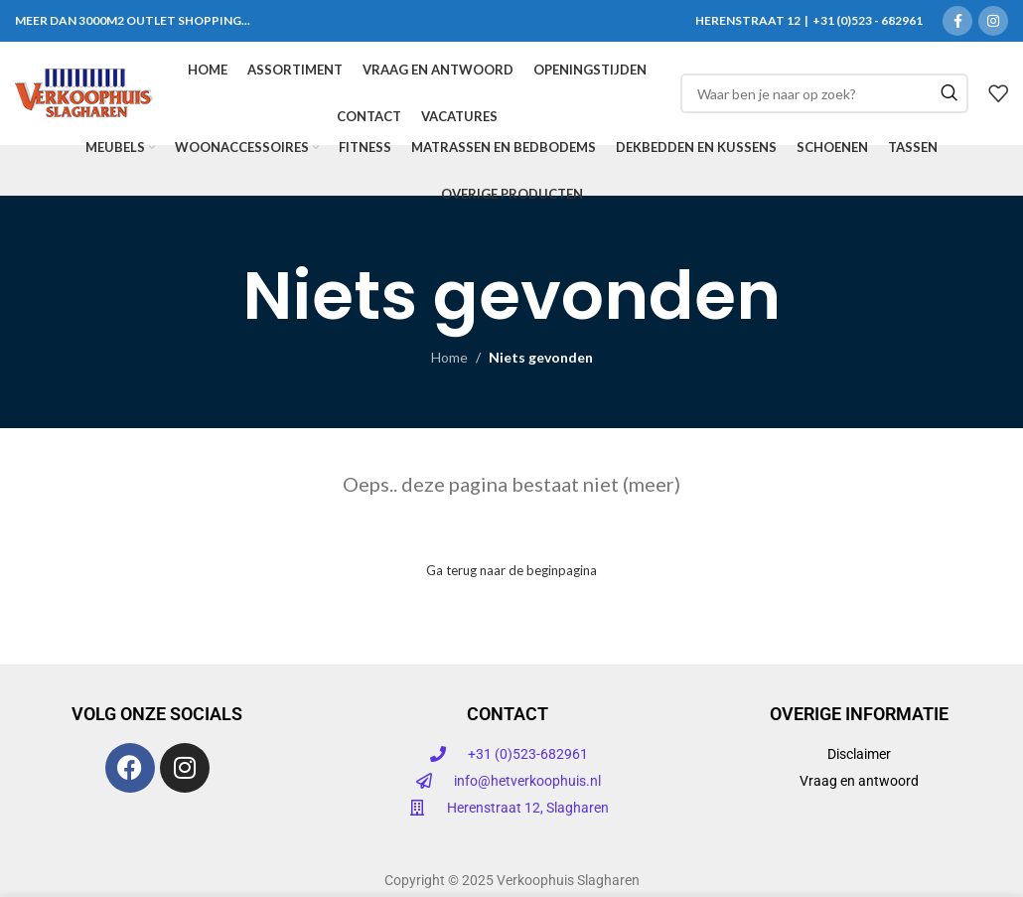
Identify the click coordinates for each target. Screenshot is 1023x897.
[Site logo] (84, 91)
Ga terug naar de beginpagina (511, 570)
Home (449, 357)
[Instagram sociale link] (993, 21)
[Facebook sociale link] (957, 21)
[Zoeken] (824, 93)
